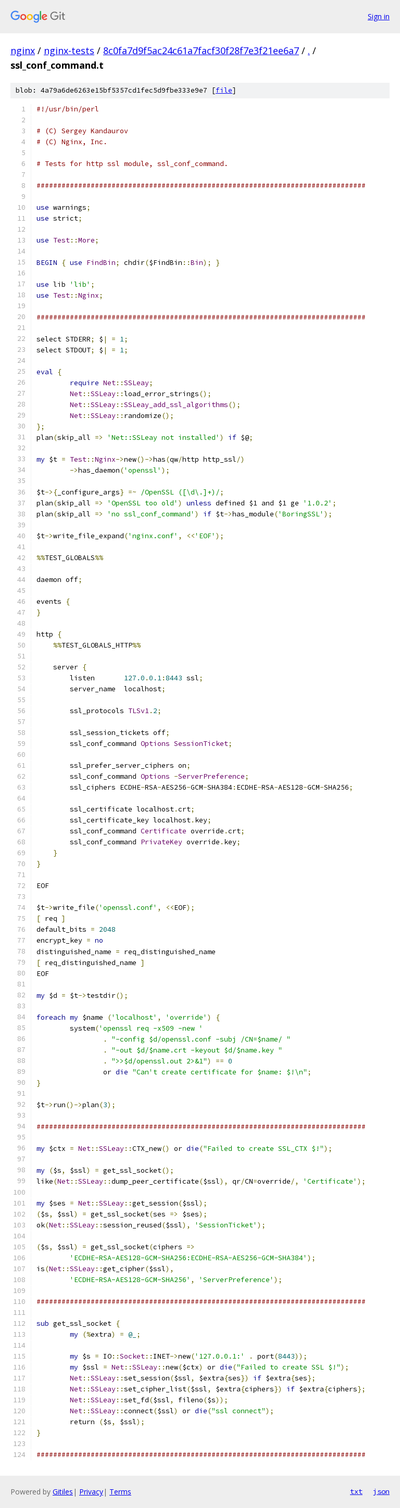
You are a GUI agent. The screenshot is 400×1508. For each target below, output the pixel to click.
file (224, 90)
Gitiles (63, 1492)
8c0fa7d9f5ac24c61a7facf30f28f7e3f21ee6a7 (201, 50)
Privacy (91, 1492)
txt (356, 1491)
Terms (120, 1492)
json (381, 1491)
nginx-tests (69, 50)
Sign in (379, 16)
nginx (22, 50)
